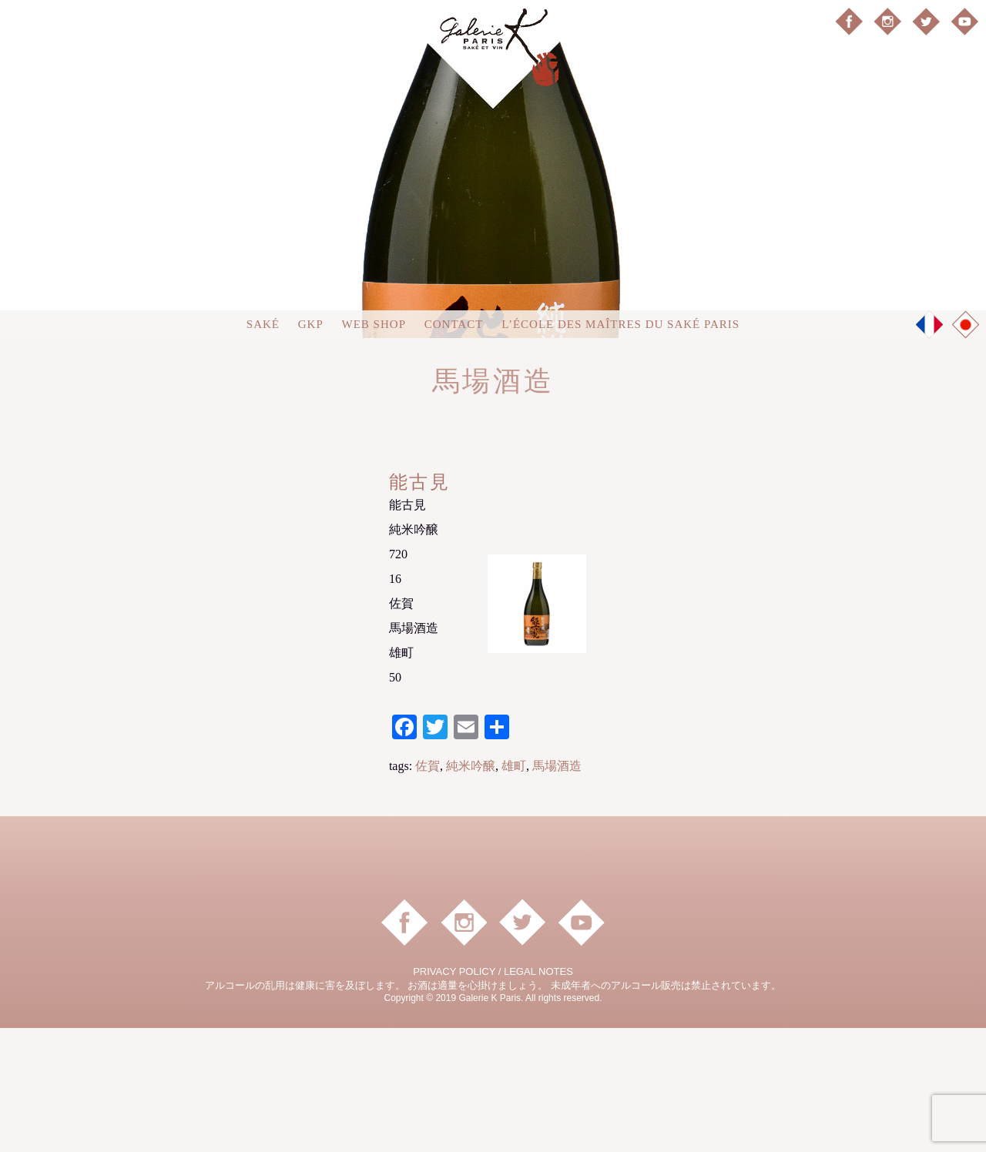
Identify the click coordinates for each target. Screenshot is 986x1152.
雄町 (513, 889)
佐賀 (427, 889)
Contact (454, 448)
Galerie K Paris (493, 54)
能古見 (419, 606)
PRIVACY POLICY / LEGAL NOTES (493, 1095)
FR (930, 448)
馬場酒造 (557, 889)
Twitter (926, 21)
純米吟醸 (470, 889)
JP (966, 449)
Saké (263, 448)
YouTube (964, 21)
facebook (849, 21)
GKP (311, 448)
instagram (887, 21)
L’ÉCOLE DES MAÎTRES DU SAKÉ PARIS (620, 448)
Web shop (374, 448)
